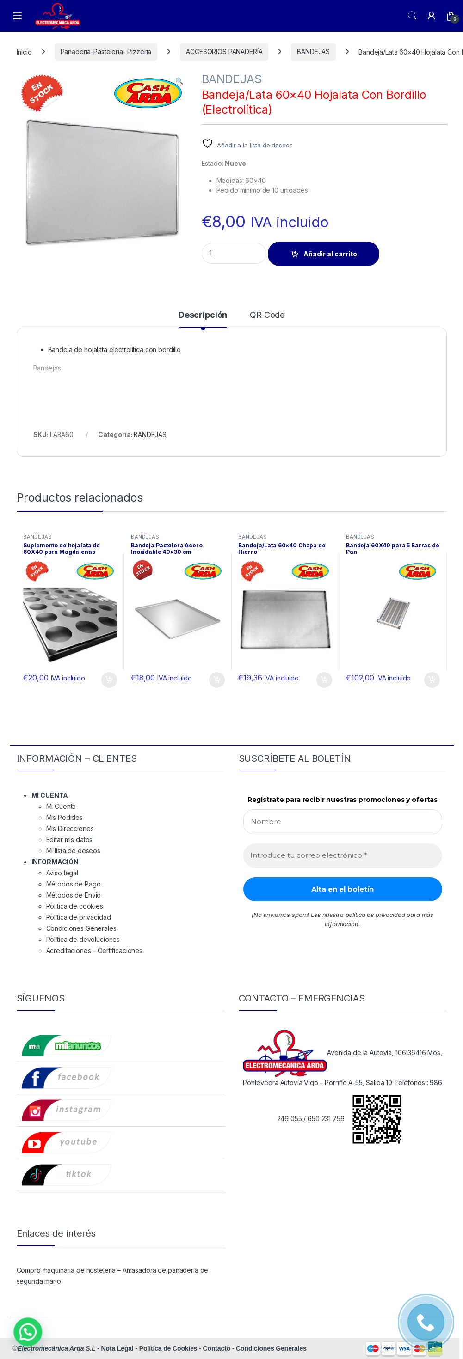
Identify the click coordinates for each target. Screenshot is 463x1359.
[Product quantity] (234, 253)
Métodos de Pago (73, 884)
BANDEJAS (313, 51)
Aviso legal (62, 873)
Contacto (217, 1348)
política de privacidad (375, 914)
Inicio (24, 51)
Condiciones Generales (81, 928)
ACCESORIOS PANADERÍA (224, 51)
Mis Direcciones (70, 828)
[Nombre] (342, 822)
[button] (179, 80)
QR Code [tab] (267, 315)
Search (412, 16)
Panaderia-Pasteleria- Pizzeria (106, 51)
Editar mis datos (69, 839)
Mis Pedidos (64, 817)
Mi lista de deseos (73, 851)
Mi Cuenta (61, 806)
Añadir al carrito (330, 254)
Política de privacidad (78, 917)
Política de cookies (74, 906)
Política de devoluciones (83, 939)
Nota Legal (117, 1348)
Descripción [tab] (203, 315)
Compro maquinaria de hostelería (66, 1270)
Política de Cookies (168, 1348)
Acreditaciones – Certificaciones (94, 950)
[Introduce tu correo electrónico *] (342, 855)
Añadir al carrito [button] (109, 680)
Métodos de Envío (73, 895)
